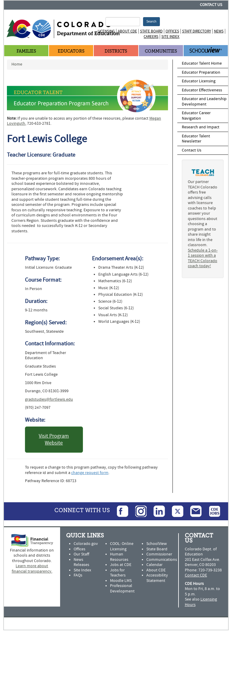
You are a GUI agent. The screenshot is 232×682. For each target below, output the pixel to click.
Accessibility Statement (157, 578)
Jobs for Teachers (118, 572)
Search (151, 21)
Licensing (106, 31)
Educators (71, 51)
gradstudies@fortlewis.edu (49, 399)
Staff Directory (196, 31)
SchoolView (156, 543)
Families (26, 51)
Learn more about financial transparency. (32, 568)
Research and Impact (200, 127)
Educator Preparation (201, 72)
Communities (161, 51)
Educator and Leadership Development (204, 101)
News (219, 31)
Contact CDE (196, 575)
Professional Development (122, 588)
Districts (116, 51)
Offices (172, 31)
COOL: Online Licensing (121, 546)
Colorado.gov (86, 543)
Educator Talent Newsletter (196, 138)
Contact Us (211, 5)
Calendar (154, 564)
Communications (161, 559)
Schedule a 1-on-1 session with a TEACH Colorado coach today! (203, 258)
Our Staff (81, 554)
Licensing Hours (201, 602)
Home (16, 64)
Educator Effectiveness (202, 90)
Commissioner (159, 554)
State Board (151, 31)
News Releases (81, 562)
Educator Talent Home (202, 63)
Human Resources (119, 557)
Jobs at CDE (120, 564)
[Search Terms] (122, 21)
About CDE (127, 31)
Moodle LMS (121, 580)
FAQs (78, 575)
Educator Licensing (198, 81)
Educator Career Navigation (196, 115)
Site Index (170, 36)
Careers (151, 36)
